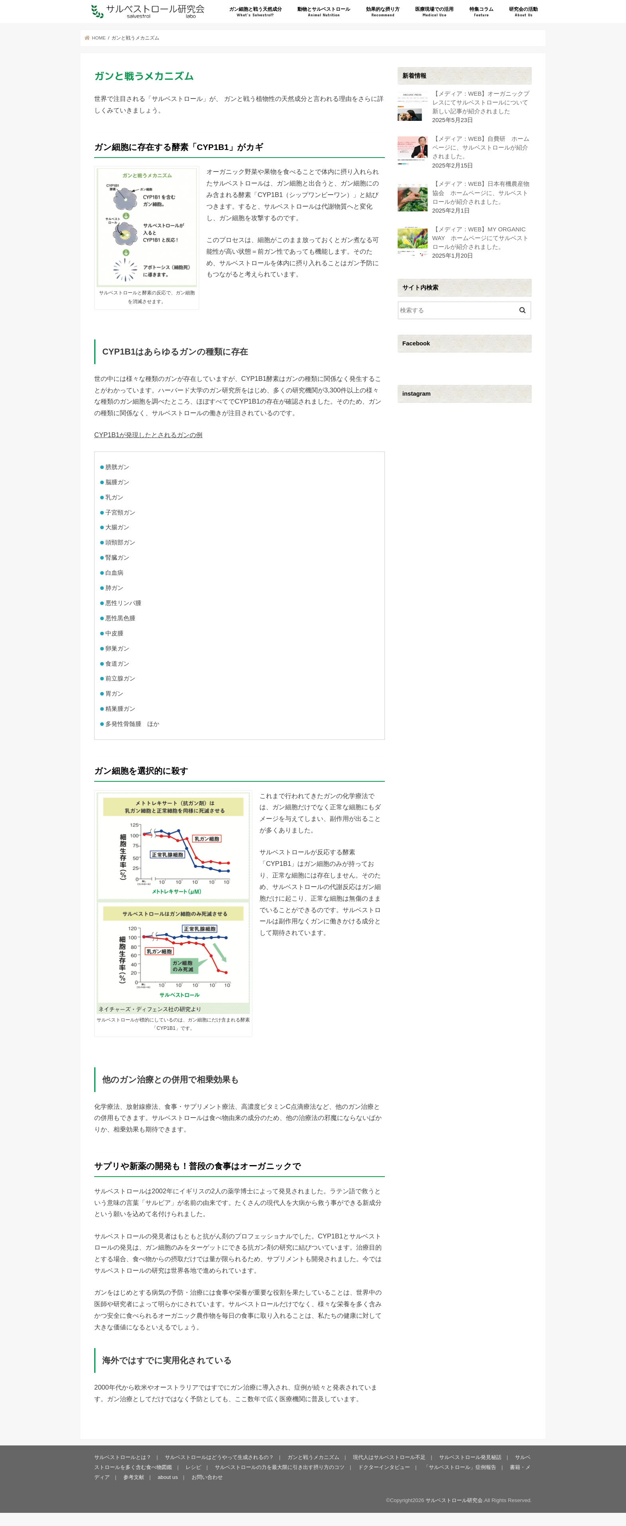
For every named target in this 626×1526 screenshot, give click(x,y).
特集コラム (481, 12)
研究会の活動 (523, 12)
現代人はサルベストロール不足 (389, 1457)
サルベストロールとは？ (122, 1457)
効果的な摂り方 (383, 12)
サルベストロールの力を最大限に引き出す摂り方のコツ (280, 1467)
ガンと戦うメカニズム (313, 1457)
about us (168, 1477)
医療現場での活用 (434, 12)
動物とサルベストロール (323, 12)
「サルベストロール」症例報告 (460, 1467)
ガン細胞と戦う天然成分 (255, 12)
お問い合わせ (207, 1477)
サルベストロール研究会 (454, 1500)
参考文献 (133, 1477)
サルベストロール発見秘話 (470, 1457)
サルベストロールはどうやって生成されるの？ (219, 1457)
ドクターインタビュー (384, 1467)
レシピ (193, 1467)
